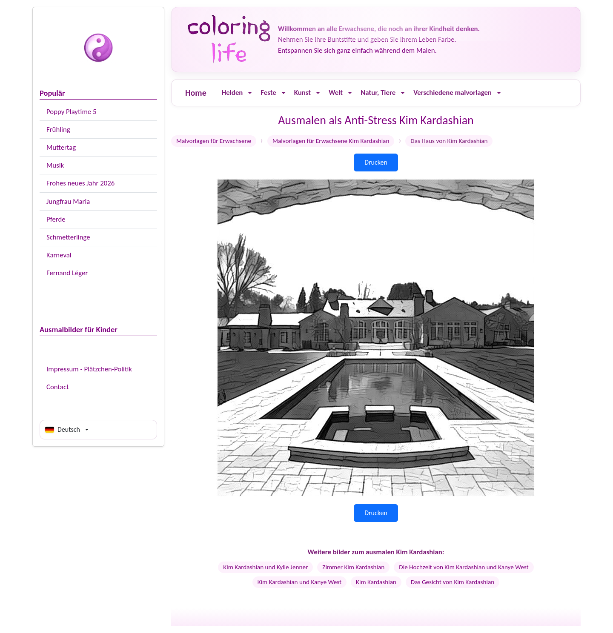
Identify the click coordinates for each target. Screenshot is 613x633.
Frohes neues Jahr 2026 (80, 183)
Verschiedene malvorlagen (452, 92)
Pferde (56, 219)
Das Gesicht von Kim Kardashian (452, 582)
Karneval (59, 255)
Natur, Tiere (378, 92)
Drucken (375, 162)
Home (195, 93)
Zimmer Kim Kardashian (353, 567)
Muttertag (61, 147)
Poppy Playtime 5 (71, 111)
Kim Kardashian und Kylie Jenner (265, 567)
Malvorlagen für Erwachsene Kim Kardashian (330, 141)
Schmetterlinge (68, 237)
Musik (55, 165)
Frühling (58, 129)
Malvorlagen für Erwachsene (213, 141)
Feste (268, 92)
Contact (57, 386)
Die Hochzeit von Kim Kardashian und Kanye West (463, 567)
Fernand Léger (67, 272)
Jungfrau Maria (68, 201)
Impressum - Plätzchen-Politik (89, 369)
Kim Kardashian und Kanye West (299, 582)
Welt (336, 92)
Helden (232, 92)
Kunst (302, 92)
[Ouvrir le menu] (250, 93)
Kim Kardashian (376, 582)
